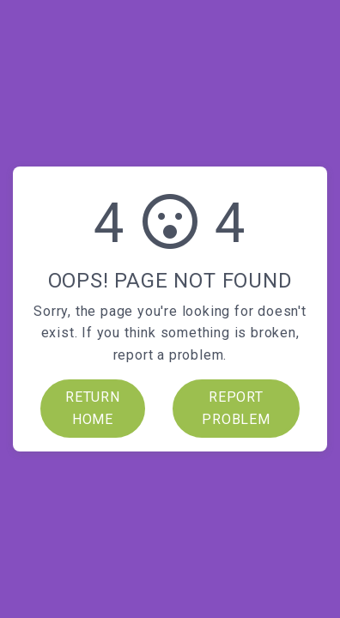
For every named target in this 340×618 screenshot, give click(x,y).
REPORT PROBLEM (236, 408)
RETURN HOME (92, 408)
